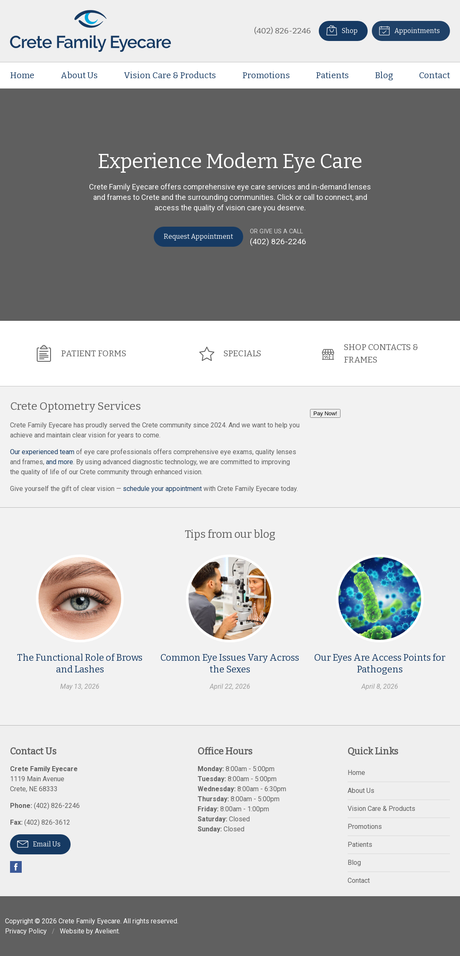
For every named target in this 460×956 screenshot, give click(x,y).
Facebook (16, 866)
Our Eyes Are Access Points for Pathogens (379, 663)
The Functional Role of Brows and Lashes (79, 663)
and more (59, 461)
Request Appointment (198, 236)
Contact (434, 75)
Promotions (266, 75)
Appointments (409, 30)
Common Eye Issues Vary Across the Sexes (229, 663)
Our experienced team (42, 451)
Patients (332, 75)
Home (22, 75)
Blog (384, 75)
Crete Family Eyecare (89, 921)
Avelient (107, 931)
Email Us (39, 843)
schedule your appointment (162, 488)
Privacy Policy (26, 931)
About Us (79, 75)
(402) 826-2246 (282, 31)
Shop (341, 30)
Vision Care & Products (170, 75)
